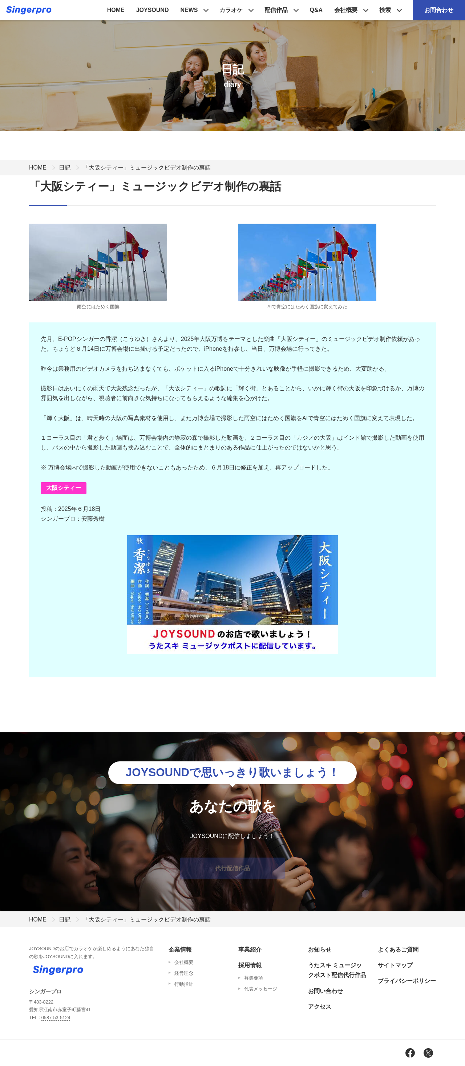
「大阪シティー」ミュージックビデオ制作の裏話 (147, 167)
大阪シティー (63, 488)
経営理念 (183, 973)
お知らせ (319, 950)
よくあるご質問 (398, 950)
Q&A (316, 10)
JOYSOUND (152, 10)
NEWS (189, 10)
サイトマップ (395, 965)
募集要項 (253, 978)
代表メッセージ (260, 989)
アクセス (319, 1007)
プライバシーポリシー (407, 981)
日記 (64, 167)
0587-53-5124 (55, 1017)
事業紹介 (250, 950)
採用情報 (250, 965)
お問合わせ (438, 10)
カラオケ (231, 10)
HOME (116, 10)
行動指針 (183, 984)
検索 (385, 10)
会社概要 (345, 10)
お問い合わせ (325, 991)
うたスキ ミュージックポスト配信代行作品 (337, 970)
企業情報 (180, 950)
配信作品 (276, 10)
